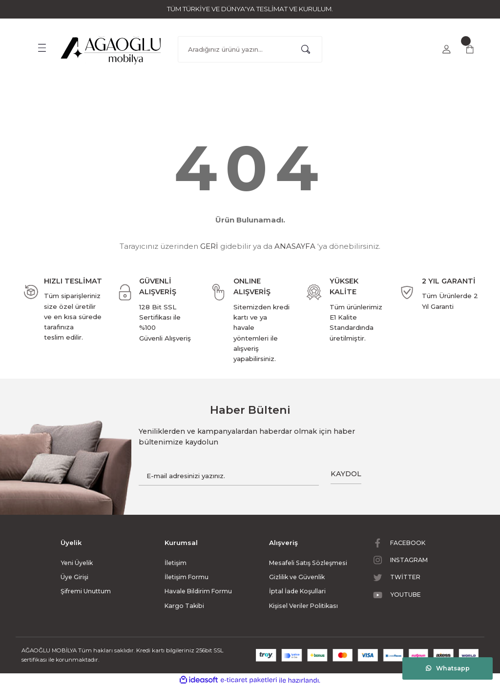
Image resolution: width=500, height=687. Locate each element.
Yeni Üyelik (77, 562)
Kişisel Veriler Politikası (303, 605)
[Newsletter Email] (229, 476)
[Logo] (111, 47)
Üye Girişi (74, 577)
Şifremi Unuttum (86, 591)
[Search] (250, 49)
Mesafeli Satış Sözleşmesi (308, 562)
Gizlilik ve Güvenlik (297, 577)
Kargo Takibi (184, 605)
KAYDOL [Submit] (346, 473)
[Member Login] (446, 49)
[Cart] (470, 49)
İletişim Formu (186, 577)
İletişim (176, 562)
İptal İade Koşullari (297, 591)
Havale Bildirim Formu (198, 591)
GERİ (209, 246)
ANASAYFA (294, 246)
